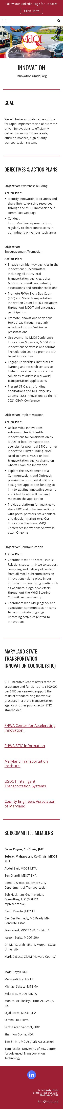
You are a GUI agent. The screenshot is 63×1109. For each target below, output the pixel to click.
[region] (31, 8)
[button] (4, 20)
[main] (31, 71)
